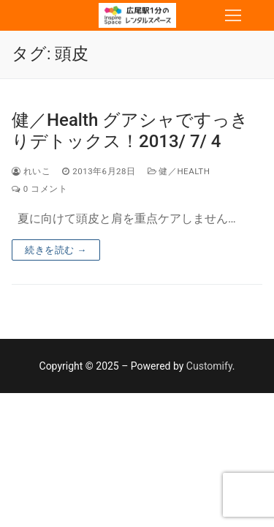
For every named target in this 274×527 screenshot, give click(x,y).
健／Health (179, 171)
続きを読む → (56, 249)
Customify (209, 366)
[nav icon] (233, 15)
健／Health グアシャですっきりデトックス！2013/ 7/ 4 (130, 131)
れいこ (31, 171)
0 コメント (39, 189)
